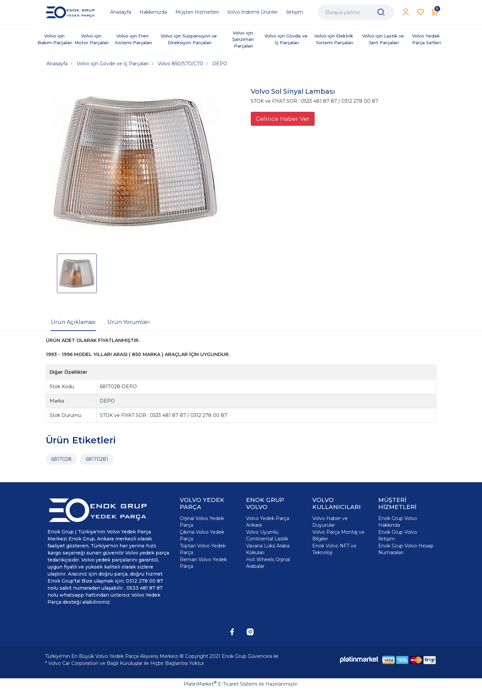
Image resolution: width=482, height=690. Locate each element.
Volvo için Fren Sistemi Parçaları (133, 39)
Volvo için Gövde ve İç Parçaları (286, 39)
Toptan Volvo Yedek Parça (203, 549)
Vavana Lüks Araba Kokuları (268, 549)
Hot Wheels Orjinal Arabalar (268, 562)
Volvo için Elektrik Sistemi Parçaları (334, 39)
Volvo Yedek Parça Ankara (267, 521)
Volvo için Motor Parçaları (92, 39)
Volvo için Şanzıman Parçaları (243, 39)
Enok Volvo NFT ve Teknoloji (334, 549)
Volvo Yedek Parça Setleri (426, 39)
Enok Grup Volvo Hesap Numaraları (405, 549)
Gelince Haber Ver (283, 118)
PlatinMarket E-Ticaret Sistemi (220, 684)
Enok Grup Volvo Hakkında (397, 521)
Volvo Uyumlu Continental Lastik (267, 535)
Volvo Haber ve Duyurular (330, 521)
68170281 (97, 459)
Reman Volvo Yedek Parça (203, 562)
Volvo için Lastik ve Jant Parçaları (383, 39)
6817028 (61, 459)
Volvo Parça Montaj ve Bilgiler (338, 535)
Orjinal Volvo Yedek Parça (202, 521)
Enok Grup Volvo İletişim (397, 535)
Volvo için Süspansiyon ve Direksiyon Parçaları (189, 39)
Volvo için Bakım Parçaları (54, 39)
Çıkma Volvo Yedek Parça (202, 535)
